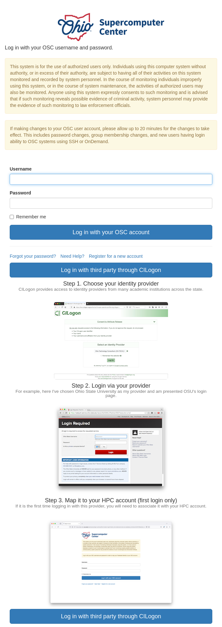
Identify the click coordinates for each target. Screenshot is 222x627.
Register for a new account (116, 256)
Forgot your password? (33, 256)
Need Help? (72, 256)
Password (20, 192)
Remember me (28, 216)
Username (21, 169)
